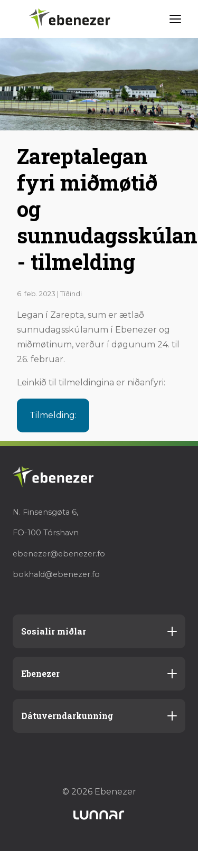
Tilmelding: (53, 415)
